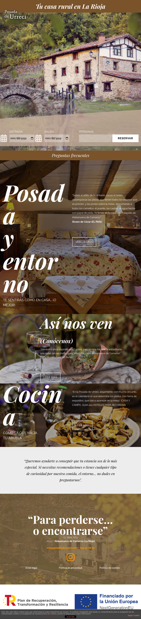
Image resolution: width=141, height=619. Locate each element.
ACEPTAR (70, 617)
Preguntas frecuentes (70, 155)
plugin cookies (133, 615)
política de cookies (49, 614)
